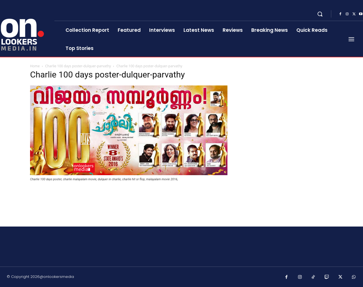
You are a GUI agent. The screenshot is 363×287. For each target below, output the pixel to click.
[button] (320, 14)
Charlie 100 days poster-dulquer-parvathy (78, 66)
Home (35, 66)
